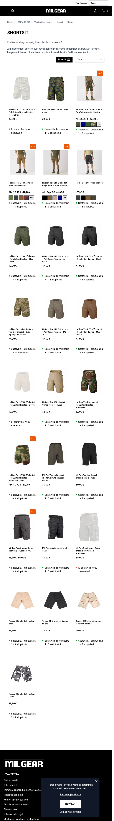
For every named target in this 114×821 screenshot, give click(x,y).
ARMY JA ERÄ (24, 22)
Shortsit (70, 22)
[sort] (89, 59)
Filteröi (64, 59)
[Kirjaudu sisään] (95, 11)
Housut (59, 22)
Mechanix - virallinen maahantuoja (21, 819)
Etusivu (10, 22)
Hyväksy (70, 803)
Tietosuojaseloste (70, 794)
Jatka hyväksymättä (70, 811)
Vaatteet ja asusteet (43, 22)
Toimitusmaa (81, 3)
